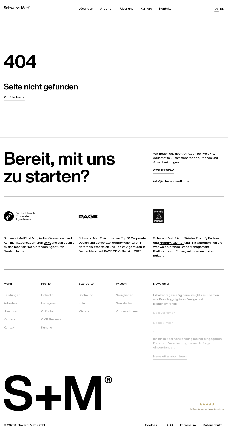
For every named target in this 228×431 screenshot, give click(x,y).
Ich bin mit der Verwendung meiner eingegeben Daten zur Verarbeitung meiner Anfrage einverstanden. (187, 343)
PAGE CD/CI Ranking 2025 (122, 251)
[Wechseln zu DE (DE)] (216, 8)
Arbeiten (10, 303)
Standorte (86, 283)
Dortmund (86, 295)
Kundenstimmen (128, 311)
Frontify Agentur (172, 242)
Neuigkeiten (124, 295)
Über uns (10, 311)
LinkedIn (47, 295)
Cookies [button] (151, 425)
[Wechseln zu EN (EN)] (221, 8)
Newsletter (124, 303)
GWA (47, 242)
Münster (85, 311)
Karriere (9, 319)
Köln (82, 303)
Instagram (48, 303)
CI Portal (47, 311)
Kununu (46, 327)
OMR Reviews (51, 319)
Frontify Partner (207, 238)
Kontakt (9, 327)
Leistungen (12, 295)
